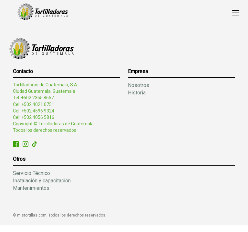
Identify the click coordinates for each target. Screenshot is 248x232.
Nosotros (138, 85)
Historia (137, 93)
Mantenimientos (31, 188)
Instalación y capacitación (42, 181)
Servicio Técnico (31, 173)
